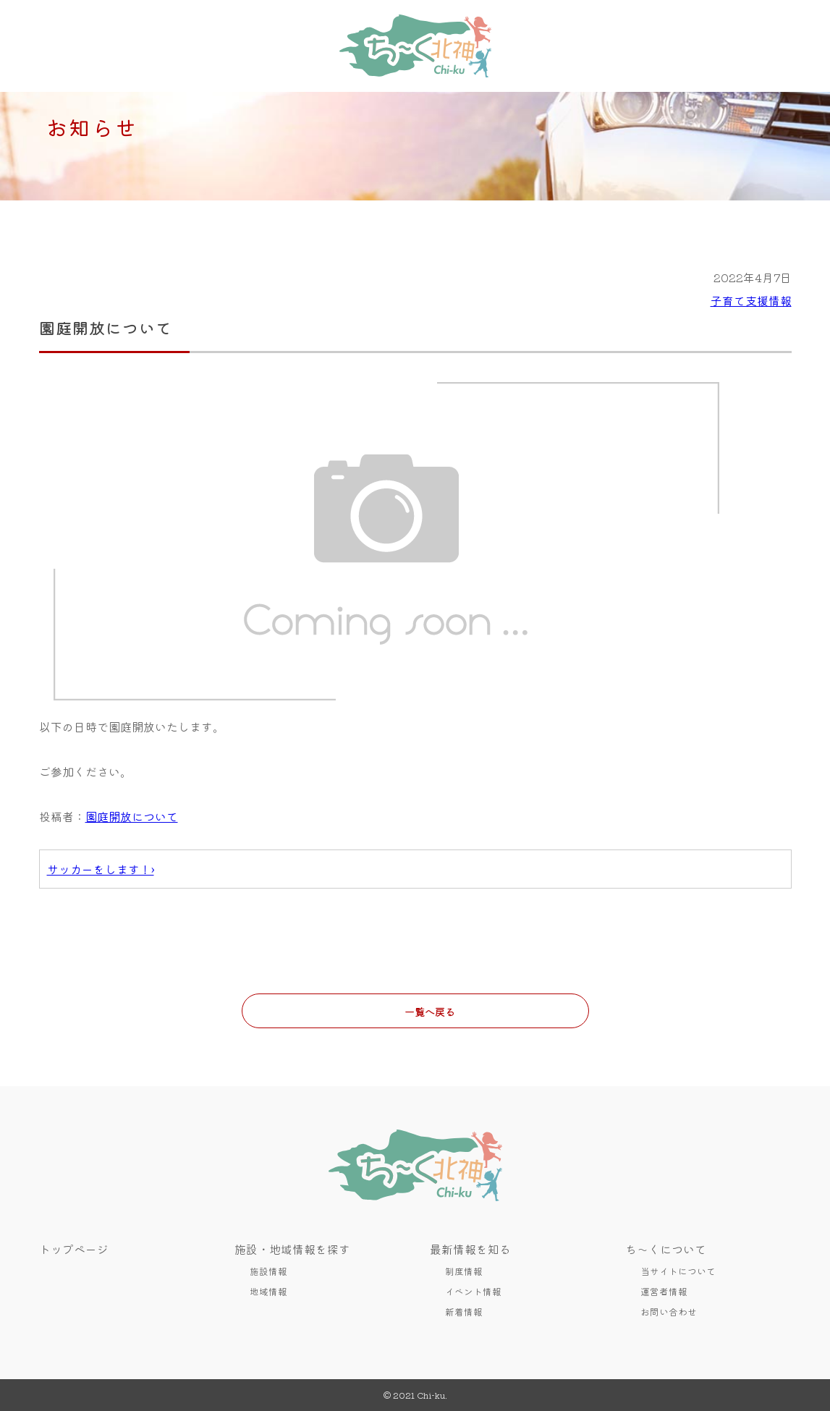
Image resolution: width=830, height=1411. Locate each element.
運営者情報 (663, 1291)
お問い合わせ (668, 1311)
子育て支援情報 (751, 300)
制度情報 (464, 1271)
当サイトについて (678, 1271)
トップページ (74, 1249)
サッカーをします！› (100, 869)
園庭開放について (131, 816)
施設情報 (268, 1271)
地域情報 (268, 1291)
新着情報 (464, 1311)
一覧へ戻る (430, 1011)
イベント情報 (473, 1291)
